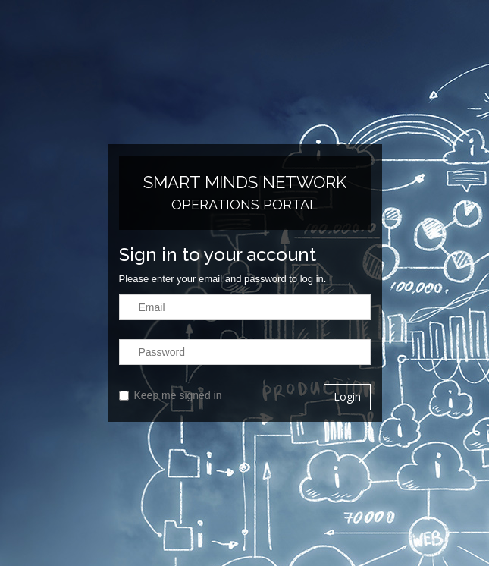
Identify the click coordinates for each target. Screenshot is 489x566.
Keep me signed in (170, 395)
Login (347, 396)
